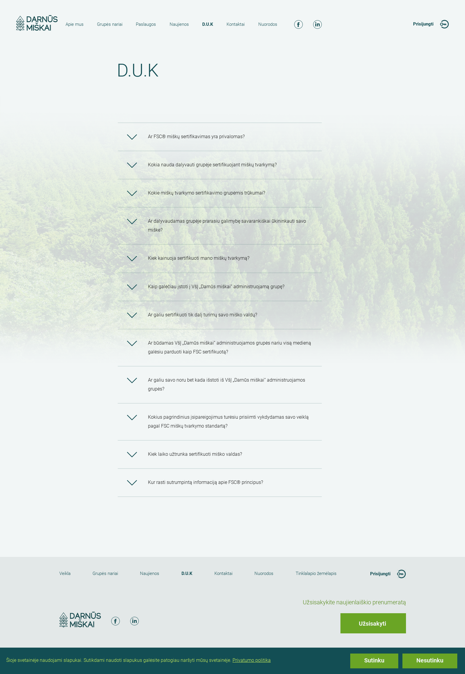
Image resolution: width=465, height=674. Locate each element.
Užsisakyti (372, 623)
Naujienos (179, 24)
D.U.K (207, 24)
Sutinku (374, 660)
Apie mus (75, 24)
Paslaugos (146, 24)
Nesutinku (429, 660)
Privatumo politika (251, 660)
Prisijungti (423, 24)
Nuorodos (267, 24)
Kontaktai (236, 24)
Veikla (65, 573)
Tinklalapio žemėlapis (316, 573)
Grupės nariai (109, 24)
